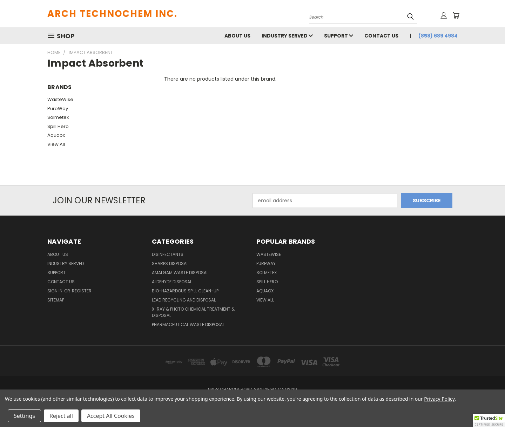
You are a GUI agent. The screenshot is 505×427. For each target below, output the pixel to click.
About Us (237, 35)
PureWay (57, 108)
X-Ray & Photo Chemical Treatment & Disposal (193, 312)
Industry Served (287, 35)
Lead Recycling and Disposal (184, 300)
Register (82, 291)
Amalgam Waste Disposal (180, 273)
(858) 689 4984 (438, 35)
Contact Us (381, 35)
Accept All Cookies (111, 416)
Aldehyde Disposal (172, 282)
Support (338, 35)
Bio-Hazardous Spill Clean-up (185, 291)
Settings (24, 416)
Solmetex (58, 117)
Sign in (55, 291)
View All (56, 144)
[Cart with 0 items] (455, 15)
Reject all (61, 416)
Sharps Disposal (170, 263)
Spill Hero (58, 126)
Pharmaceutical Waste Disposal (188, 324)
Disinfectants (167, 254)
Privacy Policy (439, 398)
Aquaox (56, 135)
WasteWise (60, 99)
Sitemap (55, 300)
